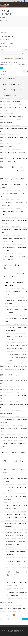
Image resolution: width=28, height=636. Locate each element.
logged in (12, 58)
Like (2, 49)
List (1, 68)
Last (21, 615)
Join (21, 1)
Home (15, 1)
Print (26, 49)
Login (18, 1)
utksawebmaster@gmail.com (14, 633)
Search (25, 619)
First (7, 615)
